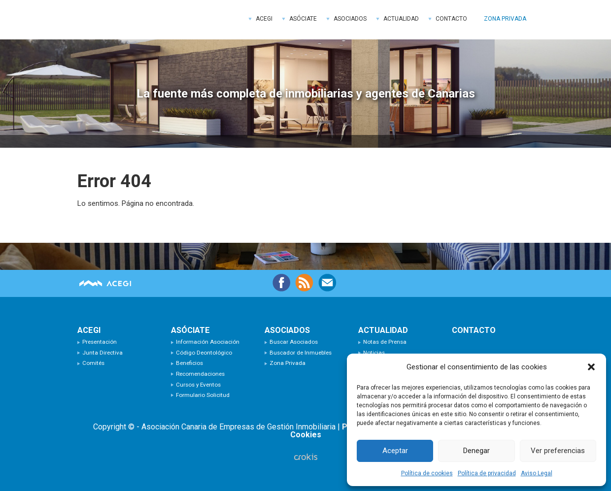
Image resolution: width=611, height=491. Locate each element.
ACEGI (151, 19)
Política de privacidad (487, 473)
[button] (591, 367)
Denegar (476, 450)
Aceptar (395, 450)
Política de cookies (427, 473)
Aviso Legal (536, 473)
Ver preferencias (558, 450)
